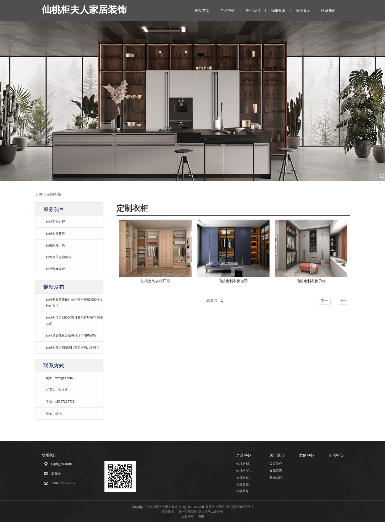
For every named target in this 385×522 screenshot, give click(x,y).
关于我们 (252, 10)
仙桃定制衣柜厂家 (155, 281)
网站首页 (202, 10)
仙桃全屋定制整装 (58, 257)
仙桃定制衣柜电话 (233, 281)
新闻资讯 (278, 10)
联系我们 (328, 10)
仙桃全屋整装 (55, 233)
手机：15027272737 (60, 402)
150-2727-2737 (63, 483)
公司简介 (276, 464)
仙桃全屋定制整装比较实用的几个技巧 (72, 347)
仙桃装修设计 (55, 269)
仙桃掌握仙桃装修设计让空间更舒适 (71, 336)
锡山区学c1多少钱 (211, 511)
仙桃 (201, 516)
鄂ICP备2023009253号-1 (235, 507)
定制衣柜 (53, 194)
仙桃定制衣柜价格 (311, 281)
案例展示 (303, 10)
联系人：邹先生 (57, 390)
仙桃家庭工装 (55, 245)
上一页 (343, 301)
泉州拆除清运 (187, 511)
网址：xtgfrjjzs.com (59, 378)
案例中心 (306, 455)
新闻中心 (336, 455)
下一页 (324, 301)
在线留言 (276, 470)
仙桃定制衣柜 (55, 222)
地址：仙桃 (54, 413)
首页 (39, 194)
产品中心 (227, 10)
